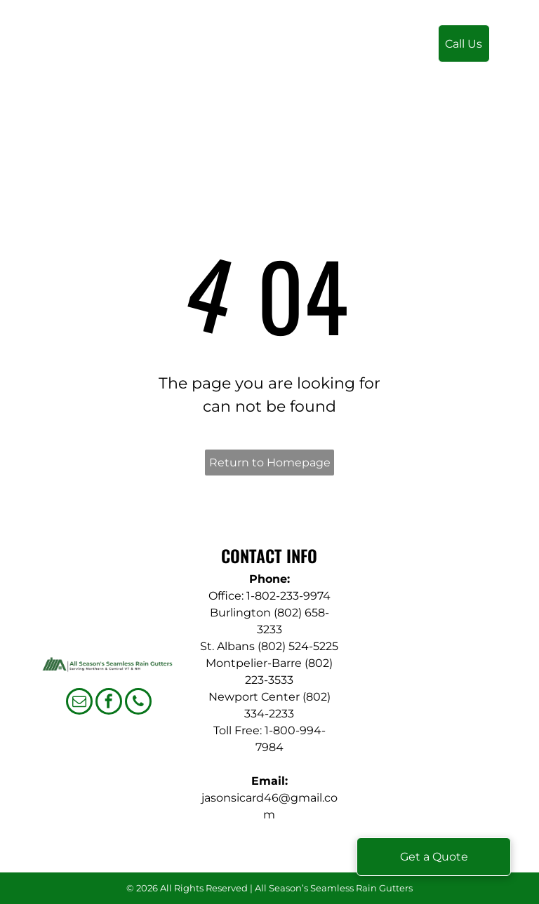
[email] (79, 703)
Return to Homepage (270, 462)
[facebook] (108, 703)
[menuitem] (229, 50)
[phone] (138, 703)
